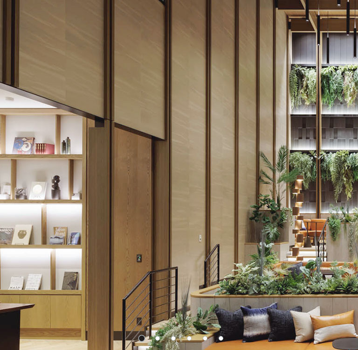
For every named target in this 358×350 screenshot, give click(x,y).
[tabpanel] (179, 175)
